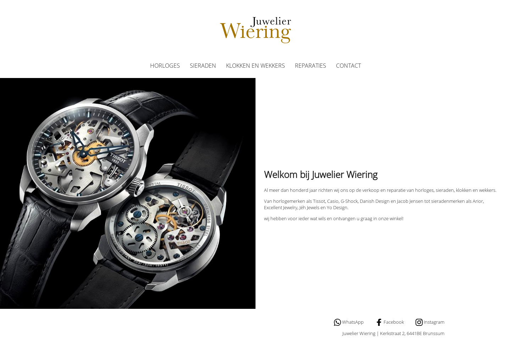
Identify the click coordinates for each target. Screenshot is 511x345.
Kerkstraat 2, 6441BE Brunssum (412, 333)
